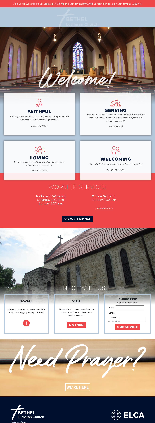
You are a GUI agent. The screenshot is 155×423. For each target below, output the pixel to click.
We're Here (77, 387)
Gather (76, 325)
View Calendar (77, 219)
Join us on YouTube (104, 208)
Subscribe (127, 327)
